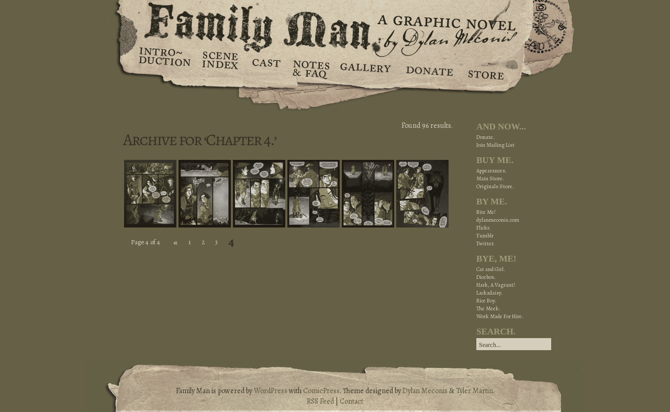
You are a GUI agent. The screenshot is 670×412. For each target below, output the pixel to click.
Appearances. (491, 171)
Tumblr (485, 236)
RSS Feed (320, 401)
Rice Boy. (486, 301)
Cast (265, 68)
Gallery (365, 68)
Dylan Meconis (425, 391)
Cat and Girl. (490, 269)
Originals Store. (495, 186)
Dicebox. (486, 277)
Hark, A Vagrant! (495, 285)
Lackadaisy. (489, 293)
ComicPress (321, 391)
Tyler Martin (474, 391)
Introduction (164, 60)
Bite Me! (486, 212)
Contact (351, 401)
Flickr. (483, 228)
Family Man (335, 25)
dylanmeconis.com (497, 220)
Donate (428, 68)
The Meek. (488, 308)
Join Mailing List (495, 145)
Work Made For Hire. (499, 316)
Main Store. (490, 178)
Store (485, 68)
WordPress (270, 391)
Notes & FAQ (310, 68)
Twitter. (485, 243)
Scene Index (221, 68)
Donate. (485, 137)
